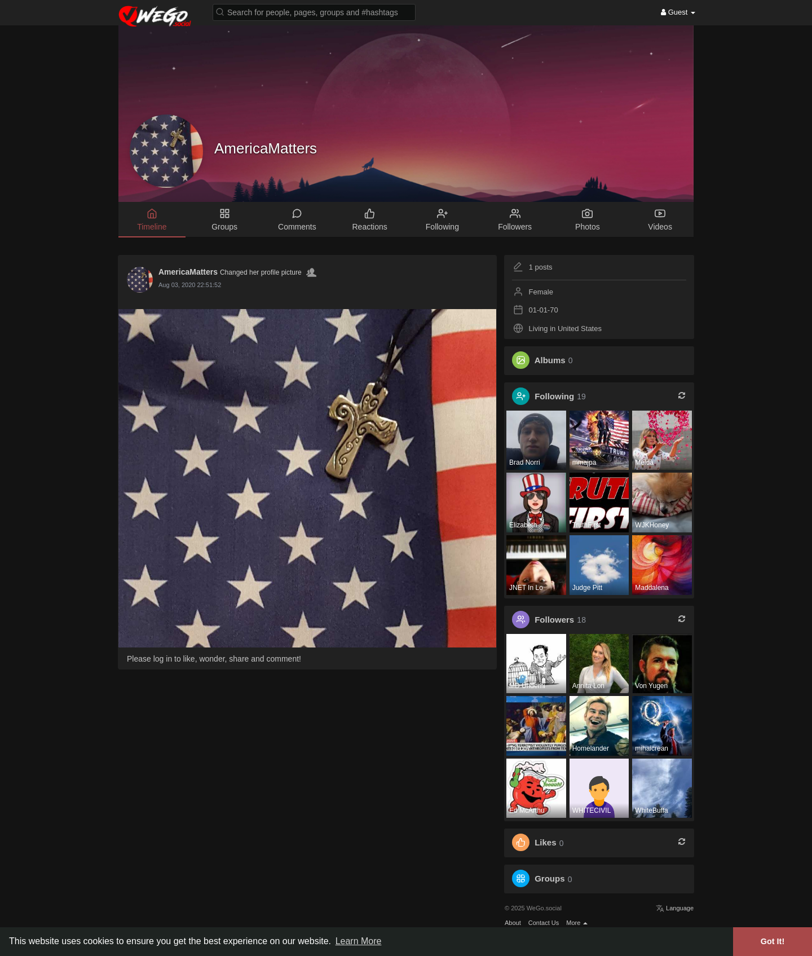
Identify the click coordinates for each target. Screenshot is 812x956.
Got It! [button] (772, 941)
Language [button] (675, 908)
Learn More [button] (359, 941)
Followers (554, 619)
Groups (549, 879)
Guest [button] (678, 12)
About (513, 922)
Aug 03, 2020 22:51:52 (189, 284)
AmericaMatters (265, 148)
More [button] (577, 922)
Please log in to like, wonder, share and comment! (214, 658)
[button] (314, 11)
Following (554, 396)
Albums (550, 360)
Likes (545, 843)
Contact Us (543, 922)
